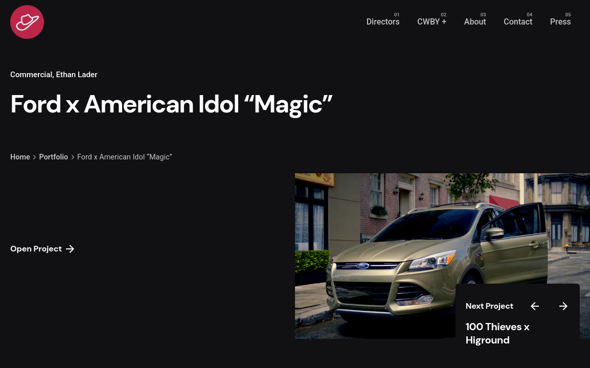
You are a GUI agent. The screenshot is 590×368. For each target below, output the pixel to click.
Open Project (42, 248)
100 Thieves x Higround (498, 333)
